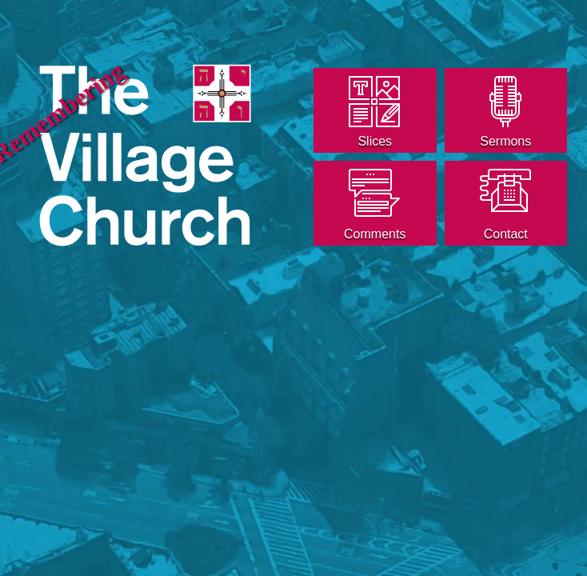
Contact (506, 234)
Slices (374, 141)
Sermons (505, 141)
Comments (374, 234)
